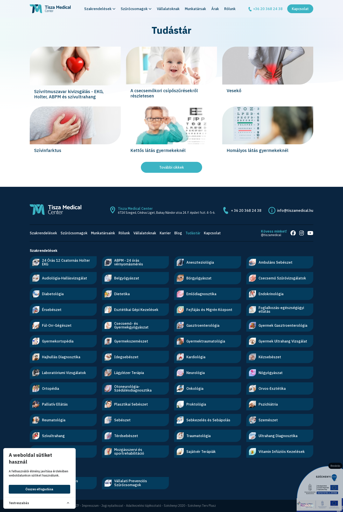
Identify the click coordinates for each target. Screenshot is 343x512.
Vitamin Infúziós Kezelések (277, 451)
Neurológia (191, 372)
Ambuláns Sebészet (270, 262)
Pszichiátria (263, 404)
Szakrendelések (100, 9)
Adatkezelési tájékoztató (143, 506)
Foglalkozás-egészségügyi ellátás (276, 309)
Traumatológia (194, 435)
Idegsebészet (121, 356)
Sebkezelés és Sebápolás (203, 420)
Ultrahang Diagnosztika (273, 435)
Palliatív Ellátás (50, 404)
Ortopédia (45, 388)
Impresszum (90, 506)
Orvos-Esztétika (267, 388)
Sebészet (118, 420)
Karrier (165, 233)
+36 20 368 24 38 (265, 9)
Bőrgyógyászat (194, 278)
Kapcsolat (300, 9)
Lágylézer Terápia (124, 372)
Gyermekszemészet (126, 341)
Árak (215, 9)
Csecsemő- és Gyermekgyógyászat (127, 325)
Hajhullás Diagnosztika (56, 356)
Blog (178, 233)
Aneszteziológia (195, 262)
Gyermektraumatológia (201, 341)
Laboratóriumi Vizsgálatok (59, 372)
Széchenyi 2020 (174, 506)
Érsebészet (46, 309)
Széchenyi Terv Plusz (202, 506)
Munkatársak (195, 9)
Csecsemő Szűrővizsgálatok (277, 278)
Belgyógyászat (122, 278)
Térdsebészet (121, 435)
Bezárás (335, 465)
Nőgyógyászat (266, 372)
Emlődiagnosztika (196, 293)
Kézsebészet (265, 356)
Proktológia (191, 404)
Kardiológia (191, 356)
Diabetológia (48, 293)
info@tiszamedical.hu (295, 210)
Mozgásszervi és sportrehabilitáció (124, 451)
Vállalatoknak (168, 9)
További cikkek (171, 167)
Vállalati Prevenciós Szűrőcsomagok (126, 483)
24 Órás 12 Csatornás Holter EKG (61, 262)
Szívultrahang (48, 435)
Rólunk (230, 9)
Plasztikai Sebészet (126, 404)
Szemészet (263, 420)
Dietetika (117, 293)
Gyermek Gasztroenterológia (278, 325)
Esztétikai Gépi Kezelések (131, 309)
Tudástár (193, 233)
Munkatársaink (103, 233)
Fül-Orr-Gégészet (52, 325)
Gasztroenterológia (198, 325)
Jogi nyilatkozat (112, 506)
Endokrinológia (266, 293)
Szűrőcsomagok (136, 9)
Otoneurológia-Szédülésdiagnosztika (128, 388)
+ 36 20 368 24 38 (246, 210)
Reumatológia (48, 420)
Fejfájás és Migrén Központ (204, 309)
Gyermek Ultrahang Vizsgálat (278, 341)
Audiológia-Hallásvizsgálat (59, 278)
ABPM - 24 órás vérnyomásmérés (124, 262)
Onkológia (190, 388)
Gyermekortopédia (53, 341)
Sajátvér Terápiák (196, 451)
